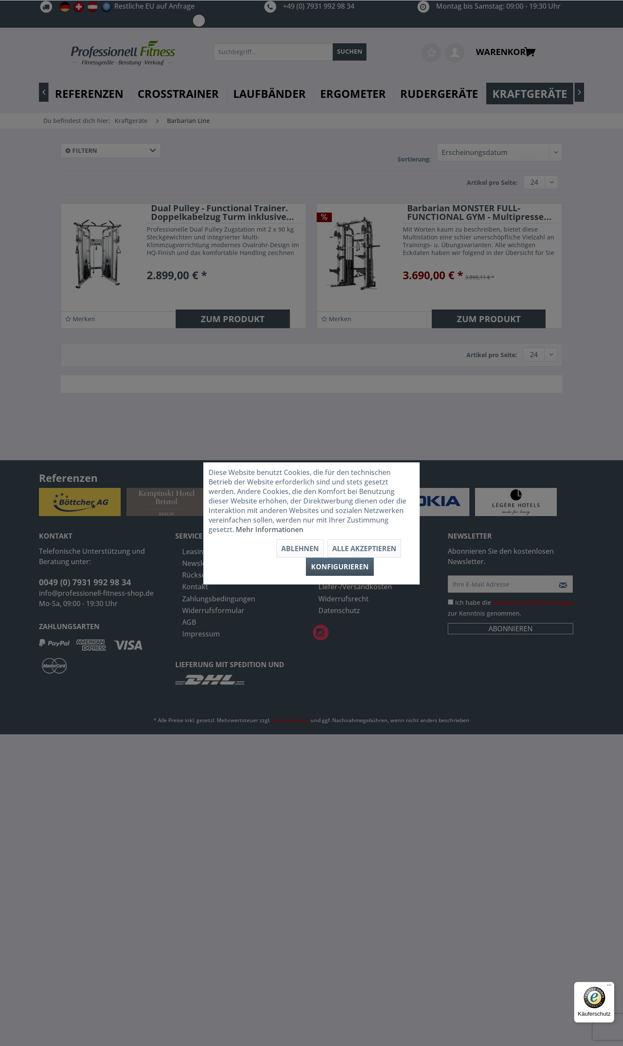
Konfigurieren (340, 566)
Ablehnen (300, 548)
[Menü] (609, 987)
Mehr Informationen (269, 529)
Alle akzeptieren (364, 548)
